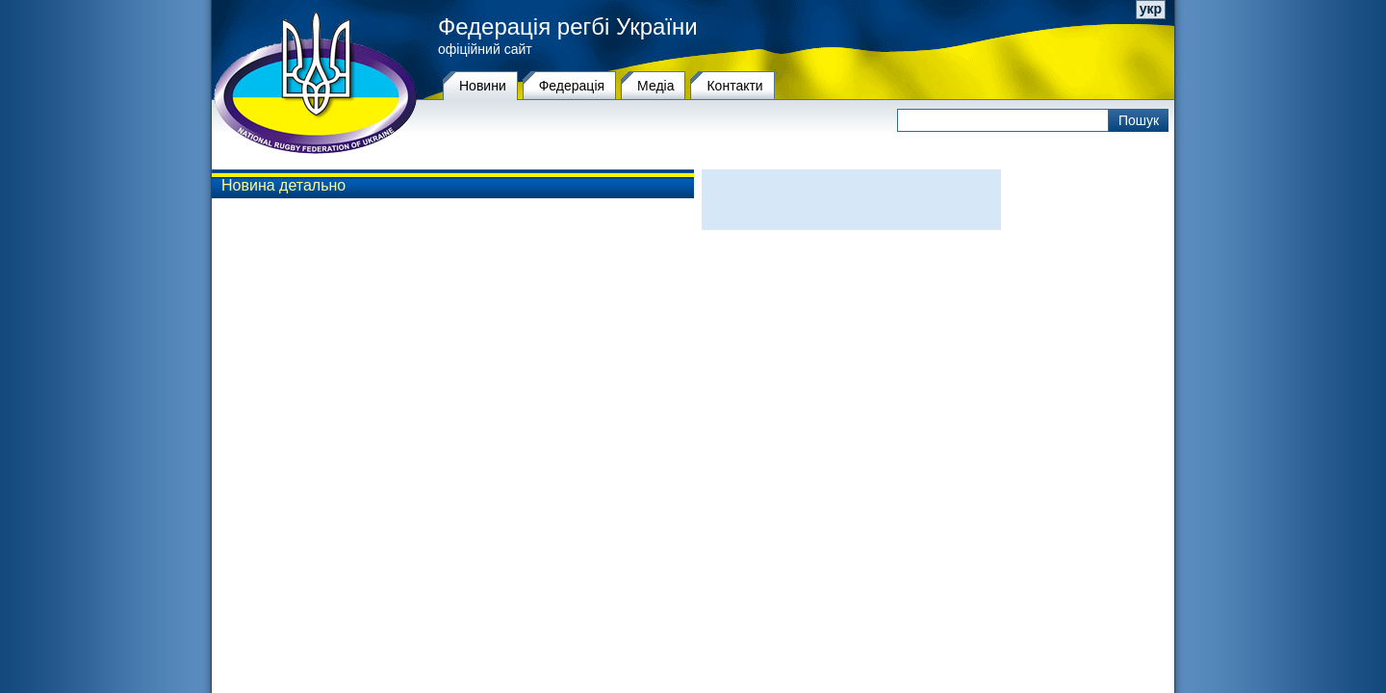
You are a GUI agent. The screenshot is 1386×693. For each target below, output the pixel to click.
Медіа (655, 85)
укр (1151, 8)
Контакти (734, 85)
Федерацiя (571, 85)
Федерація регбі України (568, 27)
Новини (482, 85)
